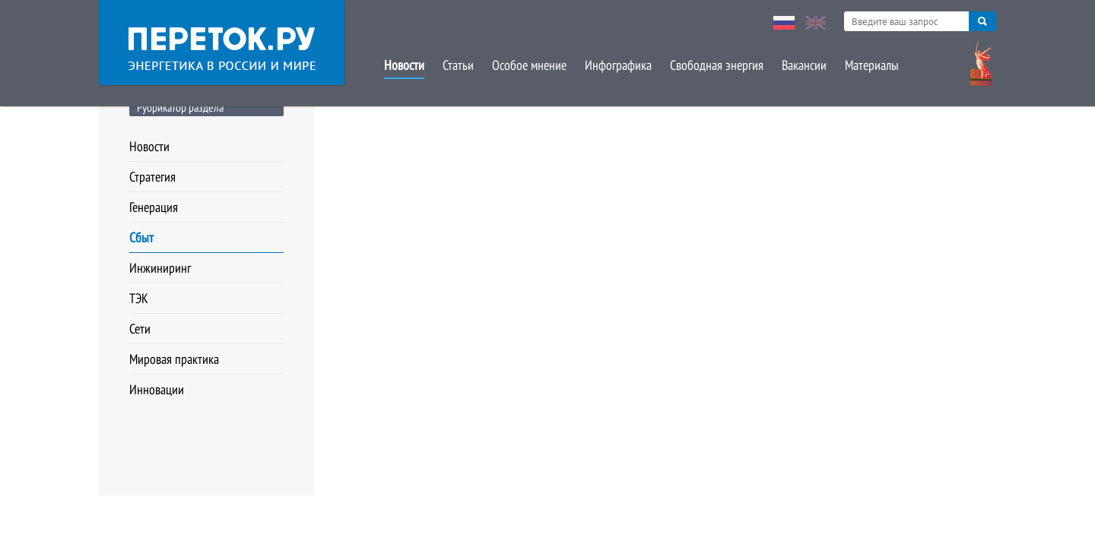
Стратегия (152, 176)
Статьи (458, 65)
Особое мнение (529, 65)
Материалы (872, 65)
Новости (404, 65)
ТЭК (138, 298)
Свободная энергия (716, 65)
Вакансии (804, 65)
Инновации (156, 389)
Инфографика (618, 65)
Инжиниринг (160, 268)
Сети (140, 328)
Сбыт (141, 237)
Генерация (153, 207)
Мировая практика (174, 359)
